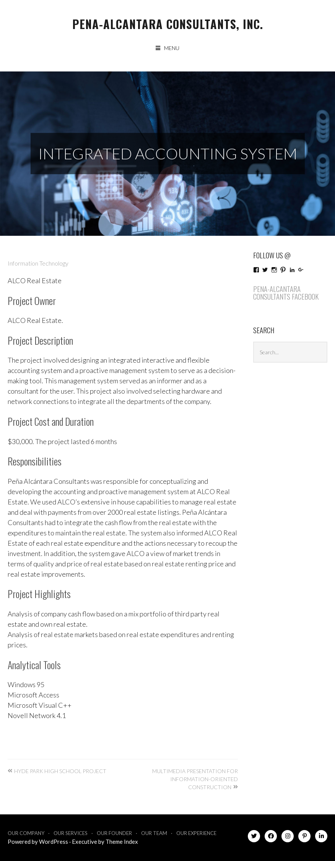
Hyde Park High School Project (60, 771)
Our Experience (196, 833)
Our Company (26, 833)
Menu (171, 48)
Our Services (71, 833)
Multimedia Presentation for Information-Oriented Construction (195, 779)
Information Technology (38, 263)
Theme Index (122, 841)
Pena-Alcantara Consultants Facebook (286, 292)
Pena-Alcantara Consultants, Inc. (167, 23)
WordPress (53, 841)
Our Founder (114, 833)
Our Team (154, 833)
